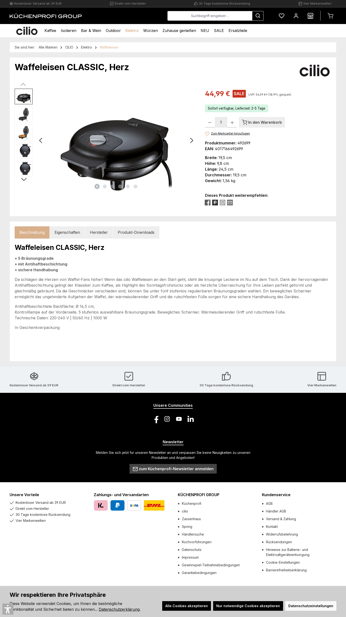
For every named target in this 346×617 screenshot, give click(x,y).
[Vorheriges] (41, 140)
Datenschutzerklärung (119, 609)
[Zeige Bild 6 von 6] (135, 186)
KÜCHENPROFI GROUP (198, 494)
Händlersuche (193, 534)
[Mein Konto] (296, 16)
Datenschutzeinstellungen (310, 606)
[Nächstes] (191, 140)
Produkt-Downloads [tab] (136, 232)
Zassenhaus (191, 519)
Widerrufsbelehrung (282, 534)
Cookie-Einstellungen (283, 562)
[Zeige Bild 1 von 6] (97, 186)
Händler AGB (276, 511)
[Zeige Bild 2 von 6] (105, 186)
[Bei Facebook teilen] (207, 202)
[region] (105, 140)
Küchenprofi (191, 503)
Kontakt (272, 526)
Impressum (190, 557)
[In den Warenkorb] (262, 122)
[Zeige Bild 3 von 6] (112, 186)
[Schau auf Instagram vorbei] (167, 418)
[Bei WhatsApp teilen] (222, 202)
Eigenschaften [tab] (67, 232)
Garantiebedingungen (199, 573)
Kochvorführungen (196, 542)
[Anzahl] (221, 122)
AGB (269, 503)
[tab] (32, 232)
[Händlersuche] (310, 16)
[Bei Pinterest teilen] (215, 202)
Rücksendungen (279, 542)
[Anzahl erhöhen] (232, 122)
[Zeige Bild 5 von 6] (128, 186)
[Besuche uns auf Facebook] (155, 418)
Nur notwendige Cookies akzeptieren (248, 606)
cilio (185, 511)
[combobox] (209, 16)
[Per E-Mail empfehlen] (230, 202)
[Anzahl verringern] (210, 122)
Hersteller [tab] (99, 232)
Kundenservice (276, 494)
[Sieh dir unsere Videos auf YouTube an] (178, 418)
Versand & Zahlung (281, 519)
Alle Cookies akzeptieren (186, 606)
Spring (187, 526)
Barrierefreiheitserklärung (286, 570)
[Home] (27, 30)
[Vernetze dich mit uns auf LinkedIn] (190, 418)
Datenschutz (192, 550)
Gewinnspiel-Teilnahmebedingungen (211, 565)
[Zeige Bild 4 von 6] (120, 186)
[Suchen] (258, 16)
